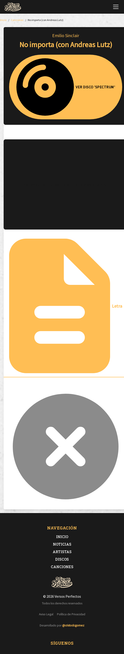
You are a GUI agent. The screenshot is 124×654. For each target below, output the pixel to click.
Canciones (62, 566)
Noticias (62, 544)
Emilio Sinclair (65, 35)
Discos (62, 559)
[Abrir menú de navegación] (115, 7)
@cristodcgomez (73, 625)
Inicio (62, 536)
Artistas (62, 551)
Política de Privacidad (71, 614)
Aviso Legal (46, 614)
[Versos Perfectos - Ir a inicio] (13, 7)
